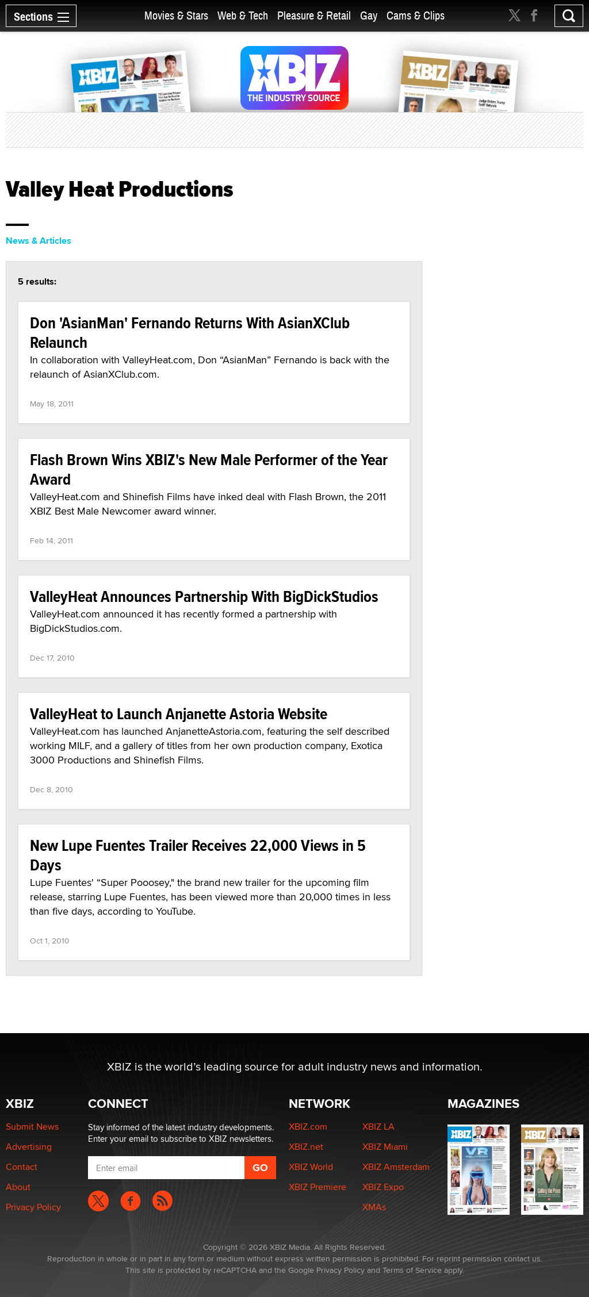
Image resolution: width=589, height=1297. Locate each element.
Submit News (32, 1126)
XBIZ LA (378, 1126)
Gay (368, 16)
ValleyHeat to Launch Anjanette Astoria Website (178, 714)
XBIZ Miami (385, 1146)
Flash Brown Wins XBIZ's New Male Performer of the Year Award (209, 469)
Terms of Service (412, 1270)
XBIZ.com (308, 1126)
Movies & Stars (176, 16)
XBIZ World (311, 1166)
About (18, 1187)
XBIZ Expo (383, 1187)
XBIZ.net (306, 1146)
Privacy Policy (33, 1207)
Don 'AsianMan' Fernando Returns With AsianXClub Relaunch (190, 332)
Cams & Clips (416, 16)
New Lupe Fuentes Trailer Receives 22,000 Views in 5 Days (198, 855)
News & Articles (38, 240)
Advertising (29, 1146)
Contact (21, 1166)
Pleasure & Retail (314, 16)
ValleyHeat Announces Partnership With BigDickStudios (204, 596)
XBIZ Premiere (317, 1187)
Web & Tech (242, 16)
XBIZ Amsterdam (396, 1166)
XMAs (374, 1207)
